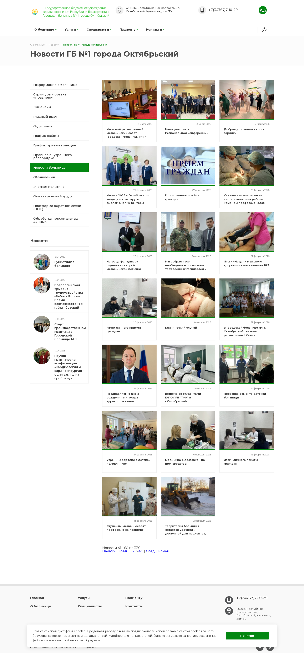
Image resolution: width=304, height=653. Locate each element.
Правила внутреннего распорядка (52, 156)
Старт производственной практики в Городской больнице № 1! (70, 331)
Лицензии (42, 107)
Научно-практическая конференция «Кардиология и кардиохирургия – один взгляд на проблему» (69, 367)
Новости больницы (49, 167)
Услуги (71, 29)
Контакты (155, 29)
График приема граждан (54, 145)
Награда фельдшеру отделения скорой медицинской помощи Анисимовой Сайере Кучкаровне (124, 269)
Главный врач (45, 117)
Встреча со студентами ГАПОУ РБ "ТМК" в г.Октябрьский (183, 397)
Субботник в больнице (64, 264)
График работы (46, 136)
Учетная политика (48, 187)
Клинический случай (181, 327)
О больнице (45, 29)
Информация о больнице (55, 85)
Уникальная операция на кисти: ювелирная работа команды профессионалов (244, 199)
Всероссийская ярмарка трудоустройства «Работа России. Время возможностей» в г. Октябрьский (68, 296)
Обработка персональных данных (55, 220)
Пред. (123, 551)
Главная (37, 598)
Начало (108, 551)
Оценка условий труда (52, 196)
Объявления (44, 177)
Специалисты (99, 29)
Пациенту (129, 29)
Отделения (42, 126)
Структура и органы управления (50, 95)
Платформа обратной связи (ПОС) (57, 207)
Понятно (247, 636)
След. (151, 551)
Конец (163, 551)
